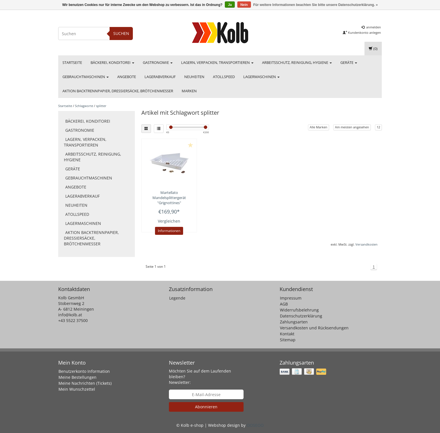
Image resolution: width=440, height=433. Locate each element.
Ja (230, 5)
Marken (189, 90)
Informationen (169, 230)
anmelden (371, 27)
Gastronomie (158, 62)
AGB (284, 304)
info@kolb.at (70, 314)
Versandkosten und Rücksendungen (314, 327)
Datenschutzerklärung (301, 316)
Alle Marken (318, 127)
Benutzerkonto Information (84, 371)
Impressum (290, 298)
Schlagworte (84, 106)
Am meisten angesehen (352, 127)
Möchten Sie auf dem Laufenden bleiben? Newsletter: (200, 376)
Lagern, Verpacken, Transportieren (217, 62)
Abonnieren (206, 406)
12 (378, 127)
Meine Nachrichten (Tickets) (85, 383)
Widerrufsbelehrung (299, 310)
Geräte (348, 62)
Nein (244, 5)
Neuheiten (194, 76)
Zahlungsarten (294, 322)
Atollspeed (224, 76)
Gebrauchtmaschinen (85, 76)
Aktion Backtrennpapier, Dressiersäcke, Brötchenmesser (117, 90)
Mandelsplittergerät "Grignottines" (169, 197)
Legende (177, 298)
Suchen (121, 33)
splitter (101, 106)
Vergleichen (169, 221)
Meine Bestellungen (77, 377)
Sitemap (288, 339)
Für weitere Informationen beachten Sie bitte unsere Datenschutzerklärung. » (315, 5)
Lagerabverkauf (160, 76)
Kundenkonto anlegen (362, 32)
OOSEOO (255, 425)
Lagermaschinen (261, 76)
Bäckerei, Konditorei (112, 62)
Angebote (126, 76)
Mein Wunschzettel (76, 389)
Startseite (72, 62)
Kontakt (287, 333)
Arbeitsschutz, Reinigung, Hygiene (297, 62)
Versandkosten (366, 244)
